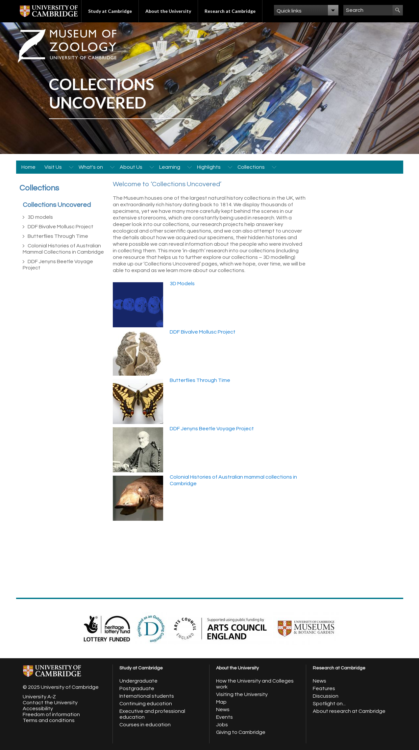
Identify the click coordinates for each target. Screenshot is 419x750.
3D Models (182, 283)
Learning (169, 167)
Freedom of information (51, 714)
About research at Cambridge (349, 711)
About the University (168, 11)
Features (324, 688)
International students (146, 696)
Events (224, 717)
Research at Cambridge (230, 11)
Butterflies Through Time (58, 236)
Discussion (325, 696)
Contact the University (50, 702)
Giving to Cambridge (240, 732)
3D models (40, 217)
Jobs (222, 724)
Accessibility (38, 708)
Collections (251, 167)
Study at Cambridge (110, 11)
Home (28, 167)
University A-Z (39, 696)
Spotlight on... (329, 703)
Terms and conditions (49, 720)
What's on (91, 167)
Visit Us (53, 167)
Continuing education (145, 703)
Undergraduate (138, 681)
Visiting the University (242, 694)
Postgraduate (136, 688)
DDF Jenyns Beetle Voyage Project (212, 428)
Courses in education (145, 724)
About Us (131, 167)
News (223, 709)
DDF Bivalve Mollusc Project (60, 226)
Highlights (209, 167)
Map (221, 702)
